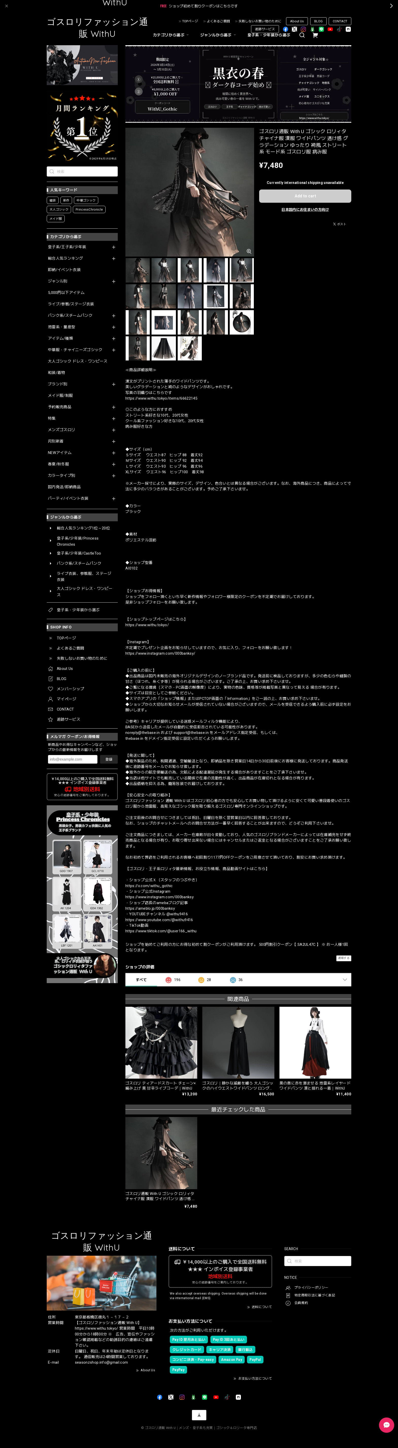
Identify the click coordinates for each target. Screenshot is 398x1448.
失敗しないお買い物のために (260, 21)
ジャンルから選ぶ (218, 35)
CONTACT (340, 21)
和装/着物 (56, 373)
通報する (344, 958)
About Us (297, 21)
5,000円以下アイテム (66, 293)
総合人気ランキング (65, 258)
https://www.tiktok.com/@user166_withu (161, 931)
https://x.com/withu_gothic (149, 886)
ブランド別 (58, 384)
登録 (108, 759)
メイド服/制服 (60, 396)
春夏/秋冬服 (58, 464)
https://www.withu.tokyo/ (147, 625)
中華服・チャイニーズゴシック (75, 350)
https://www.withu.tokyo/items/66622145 (161, 398)
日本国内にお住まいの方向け (305, 210)
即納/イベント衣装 (64, 270)
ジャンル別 (58, 281)
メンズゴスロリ (61, 430)
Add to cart (305, 196)
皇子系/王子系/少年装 (67, 247)
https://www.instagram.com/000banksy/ (160, 653)
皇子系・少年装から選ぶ (268, 35)
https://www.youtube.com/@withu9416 (159, 920)
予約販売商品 (59, 407)
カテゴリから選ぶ (171, 35)
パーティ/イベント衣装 (68, 498)
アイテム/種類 (60, 338)
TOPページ (190, 21)
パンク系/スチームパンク (70, 315)
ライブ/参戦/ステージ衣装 (71, 304)
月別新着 (55, 441)
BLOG (318, 21)
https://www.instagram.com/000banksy (159, 897)
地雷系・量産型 (61, 327)
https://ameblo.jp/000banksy (150, 908)
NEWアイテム (60, 453)
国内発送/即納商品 (64, 487)
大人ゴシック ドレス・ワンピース (77, 361)
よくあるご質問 (218, 21)
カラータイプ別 (61, 476)
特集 (52, 418)
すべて (141, 980)
